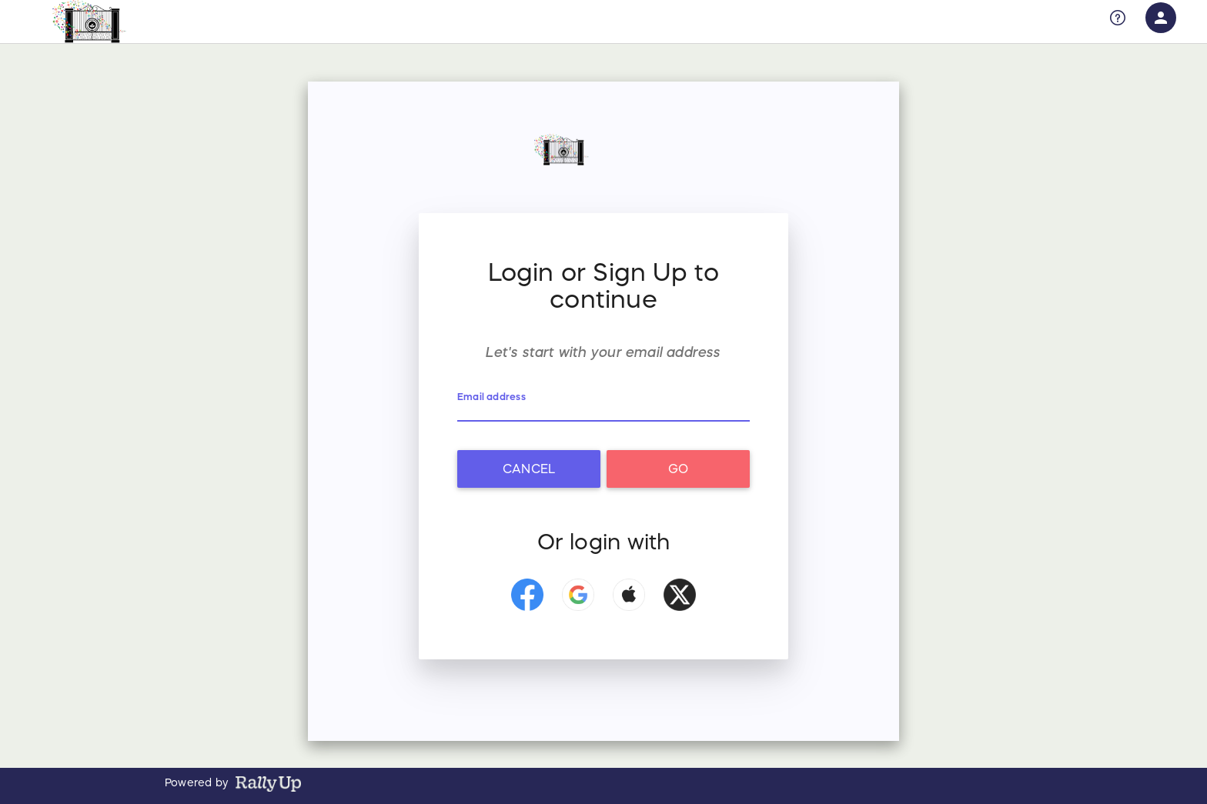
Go (678, 468)
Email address (491, 397)
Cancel (529, 468)
